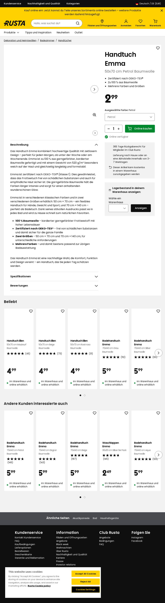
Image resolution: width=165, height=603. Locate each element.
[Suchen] (78, 23)
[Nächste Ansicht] (94, 89)
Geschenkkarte (23, 554)
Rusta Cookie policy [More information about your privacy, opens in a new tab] (39, 585)
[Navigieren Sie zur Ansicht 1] (16, 137)
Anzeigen (141, 212)
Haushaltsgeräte (109, 518)
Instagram (137, 537)
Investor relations (66, 564)
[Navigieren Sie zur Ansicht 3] (48, 137)
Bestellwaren (22, 551)
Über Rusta (62, 551)
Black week (62, 544)
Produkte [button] (11, 33)
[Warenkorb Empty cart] (155, 23)
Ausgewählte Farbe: (120, 114)
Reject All (85, 581)
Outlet (79, 32)
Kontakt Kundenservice (28, 537)
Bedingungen (106, 541)
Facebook (136, 541)
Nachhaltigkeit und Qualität (44, 3)
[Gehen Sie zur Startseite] (15, 23)
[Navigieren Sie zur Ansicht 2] (32, 137)
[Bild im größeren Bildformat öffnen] (94, 124)
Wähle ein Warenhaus (116, 204)
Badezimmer (47, 40)
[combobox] (53, 23)
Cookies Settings (85, 589)
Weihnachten (64, 547)
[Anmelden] (126, 23)
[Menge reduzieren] (108, 133)
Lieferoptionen (23, 547)
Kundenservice (12, 3)
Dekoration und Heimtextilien (20, 40)
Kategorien (73, 3)
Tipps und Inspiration (38, 32)
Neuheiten (63, 32)
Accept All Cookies (85, 573)
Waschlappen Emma (114, 455)
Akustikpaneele (81, 518)
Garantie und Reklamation (29, 557)
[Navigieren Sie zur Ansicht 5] (80, 137)
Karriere (60, 557)
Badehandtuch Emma (114, 355)
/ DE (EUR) (148, 3)
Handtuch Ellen (19, 353)
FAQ (17, 541)
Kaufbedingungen (25, 544)
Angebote (61, 541)
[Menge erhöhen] (118, 133)
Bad (95, 518)
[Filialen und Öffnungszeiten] (102, 23)
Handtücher (65, 40)
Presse (59, 561)
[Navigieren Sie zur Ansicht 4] (64, 137)
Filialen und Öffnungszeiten (71, 537)
